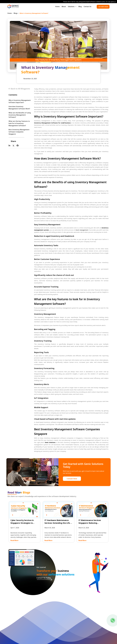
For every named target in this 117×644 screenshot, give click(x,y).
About (64, 7)
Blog (80, 7)
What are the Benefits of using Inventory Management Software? (20, 115)
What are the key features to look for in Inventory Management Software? (19, 123)
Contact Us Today (43, 578)
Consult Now (72, 479)
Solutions (72, 7)
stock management (82, 230)
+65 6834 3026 (103, 7)
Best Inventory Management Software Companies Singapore (19, 132)
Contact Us (87, 7)
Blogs (16, 13)
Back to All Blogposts (19, 88)
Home (57, 7)
